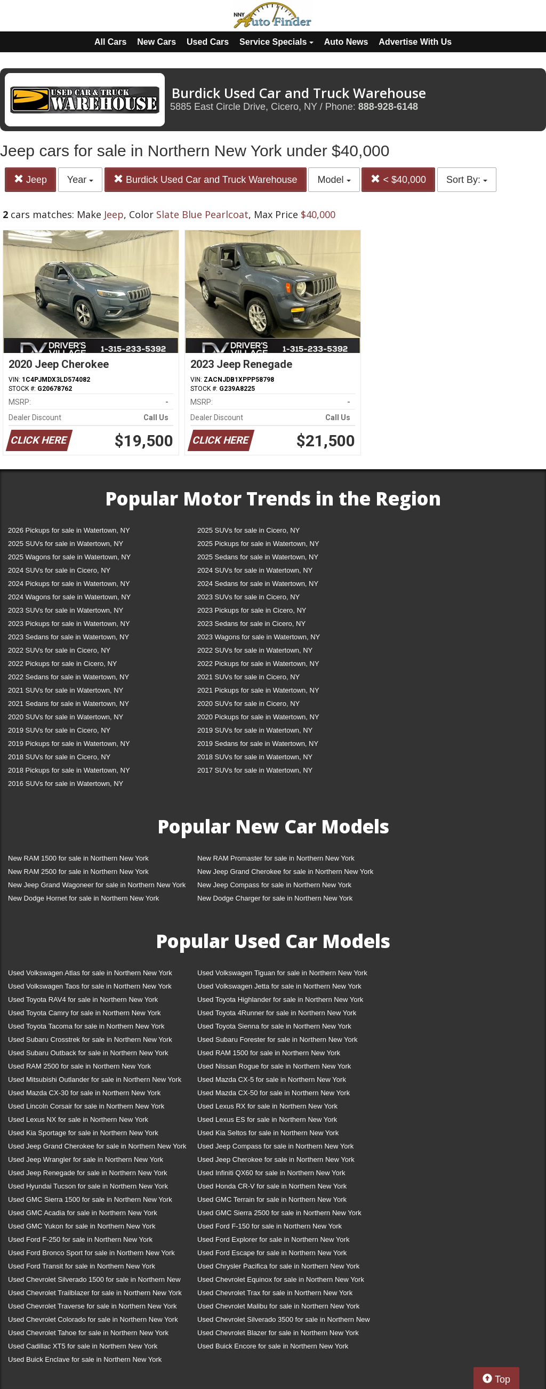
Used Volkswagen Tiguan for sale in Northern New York (282, 973)
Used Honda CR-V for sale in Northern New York (272, 1186)
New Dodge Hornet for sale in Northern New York (83, 898)
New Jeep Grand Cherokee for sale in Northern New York (285, 872)
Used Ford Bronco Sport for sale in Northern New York (91, 1253)
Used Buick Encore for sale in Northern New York (272, 1346)
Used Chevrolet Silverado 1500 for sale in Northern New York (94, 1281)
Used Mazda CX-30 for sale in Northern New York (84, 1093)
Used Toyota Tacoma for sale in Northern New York (86, 1026)
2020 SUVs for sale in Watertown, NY (65, 717)
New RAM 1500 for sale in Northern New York (78, 858)
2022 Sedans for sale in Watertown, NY (68, 677)
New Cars (156, 41)
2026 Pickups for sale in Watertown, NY (69, 530)
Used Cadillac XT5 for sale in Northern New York (82, 1346)
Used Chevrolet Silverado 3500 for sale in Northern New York (283, 1321)
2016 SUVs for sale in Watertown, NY (65, 784)
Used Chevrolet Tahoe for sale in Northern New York (88, 1333)
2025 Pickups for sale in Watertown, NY (258, 544)
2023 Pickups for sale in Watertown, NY (69, 624)
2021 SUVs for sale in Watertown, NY (65, 690)
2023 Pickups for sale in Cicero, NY (251, 610)
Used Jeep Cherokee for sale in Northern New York (276, 1159)
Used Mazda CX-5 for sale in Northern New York (271, 1079)
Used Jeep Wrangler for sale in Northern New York (85, 1159)
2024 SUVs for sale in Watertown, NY (254, 570)
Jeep (30, 179)
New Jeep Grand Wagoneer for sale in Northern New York (97, 885)
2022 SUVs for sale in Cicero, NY (59, 650)
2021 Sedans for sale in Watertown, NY (68, 704)
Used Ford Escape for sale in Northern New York (272, 1253)
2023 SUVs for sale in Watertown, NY (65, 610)
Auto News (346, 41)
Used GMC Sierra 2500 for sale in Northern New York (279, 1213)
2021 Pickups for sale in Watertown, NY (258, 690)
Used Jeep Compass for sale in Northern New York (275, 1146)
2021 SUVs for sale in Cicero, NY (248, 677)
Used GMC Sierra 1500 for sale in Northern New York (90, 1199)
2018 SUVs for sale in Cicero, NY (59, 757)
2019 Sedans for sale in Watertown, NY (257, 744)
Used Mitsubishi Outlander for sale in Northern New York (94, 1079)
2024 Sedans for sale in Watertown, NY (257, 584)
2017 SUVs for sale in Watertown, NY (254, 770)
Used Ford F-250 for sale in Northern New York (80, 1239)
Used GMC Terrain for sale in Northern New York (272, 1199)
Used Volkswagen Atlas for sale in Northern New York (90, 973)
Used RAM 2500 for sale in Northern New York (79, 1066)
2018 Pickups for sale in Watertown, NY (69, 770)
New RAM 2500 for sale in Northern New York (78, 872)
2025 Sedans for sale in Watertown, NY (257, 557)
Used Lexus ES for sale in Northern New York (267, 1119)
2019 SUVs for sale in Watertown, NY (254, 730)
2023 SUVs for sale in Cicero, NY (248, 597)
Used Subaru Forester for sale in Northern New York (277, 1039)
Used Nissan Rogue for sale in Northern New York (274, 1066)
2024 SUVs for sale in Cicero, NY (59, 570)
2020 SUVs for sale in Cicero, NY (248, 704)
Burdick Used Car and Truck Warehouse (205, 179)
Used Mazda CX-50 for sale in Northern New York (273, 1093)
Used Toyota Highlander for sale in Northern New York (280, 999)
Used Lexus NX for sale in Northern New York (78, 1119)
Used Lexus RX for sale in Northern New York (267, 1106)
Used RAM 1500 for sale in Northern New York (268, 1053)
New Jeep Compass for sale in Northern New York (274, 885)
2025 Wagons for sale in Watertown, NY (69, 557)
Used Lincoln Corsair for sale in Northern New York (86, 1106)
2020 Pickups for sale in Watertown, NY (258, 717)
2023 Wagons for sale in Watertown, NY (258, 637)
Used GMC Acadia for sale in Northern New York (82, 1213)
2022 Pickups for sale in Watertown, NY (258, 664)
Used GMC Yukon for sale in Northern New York (82, 1226)
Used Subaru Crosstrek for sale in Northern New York (90, 1039)
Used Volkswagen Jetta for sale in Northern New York (279, 986)
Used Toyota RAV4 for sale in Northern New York (83, 999)
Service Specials (276, 41)
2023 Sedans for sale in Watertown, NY (68, 637)
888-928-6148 (388, 106)
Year (80, 179)
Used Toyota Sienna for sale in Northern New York (274, 1026)
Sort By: (466, 179)
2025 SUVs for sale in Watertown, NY (65, 544)
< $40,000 (398, 179)
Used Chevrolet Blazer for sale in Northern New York (278, 1333)
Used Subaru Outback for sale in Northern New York (88, 1053)
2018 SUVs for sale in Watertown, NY (254, 757)
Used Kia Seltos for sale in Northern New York (268, 1133)
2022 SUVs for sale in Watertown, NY (254, 650)
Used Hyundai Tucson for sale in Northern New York (88, 1186)
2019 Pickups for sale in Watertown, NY (69, 744)
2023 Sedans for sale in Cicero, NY (251, 624)
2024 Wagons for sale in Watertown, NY (69, 597)
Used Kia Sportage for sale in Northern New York (83, 1133)
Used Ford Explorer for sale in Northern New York (273, 1239)
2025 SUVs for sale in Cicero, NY (248, 530)
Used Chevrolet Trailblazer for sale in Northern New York (95, 1293)
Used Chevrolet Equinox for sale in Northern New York (280, 1279)
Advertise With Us (415, 41)
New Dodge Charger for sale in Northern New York (274, 898)
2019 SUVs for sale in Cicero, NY (59, 730)
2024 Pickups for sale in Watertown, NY (69, 584)
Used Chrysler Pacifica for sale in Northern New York (278, 1266)
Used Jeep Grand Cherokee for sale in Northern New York (97, 1146)
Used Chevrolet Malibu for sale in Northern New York (278, 1306)
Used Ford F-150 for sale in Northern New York (269, 1226)
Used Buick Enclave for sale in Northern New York (85, 1359)
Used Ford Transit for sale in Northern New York (81, 1266)
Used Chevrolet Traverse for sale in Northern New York (92, 1306)
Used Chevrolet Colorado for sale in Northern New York (93, 1319)
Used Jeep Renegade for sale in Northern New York (87, 1173)
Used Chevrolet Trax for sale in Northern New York (274, 1293)
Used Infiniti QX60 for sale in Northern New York (271, 1173)
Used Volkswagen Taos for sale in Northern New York (90, 986)
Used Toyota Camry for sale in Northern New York (84, 1013)
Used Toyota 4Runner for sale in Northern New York (276, 1013)
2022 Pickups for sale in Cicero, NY (62, 664)
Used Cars (208, 41)
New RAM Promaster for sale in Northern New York (276, 858)
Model (333, 179)
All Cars (110, 41)
